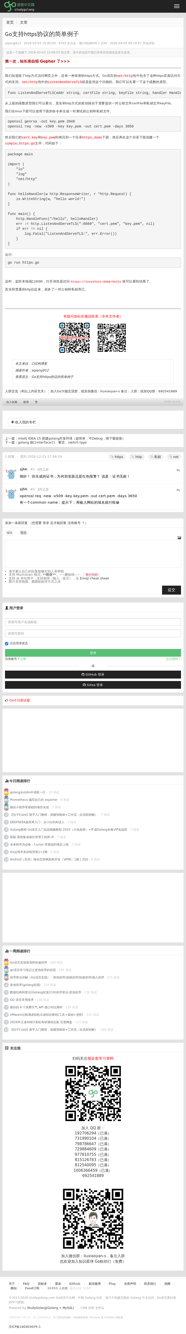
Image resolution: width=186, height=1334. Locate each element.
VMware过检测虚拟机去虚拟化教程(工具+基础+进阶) (47, 1014)
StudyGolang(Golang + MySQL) (50, 1308)
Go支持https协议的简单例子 (52, 377)
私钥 (156, 457)
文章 (23, 22)
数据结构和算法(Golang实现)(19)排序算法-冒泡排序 (45, 992)
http (137, 457)
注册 (23, 659)
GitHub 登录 (93, 674)
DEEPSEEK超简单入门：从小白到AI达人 (37, 822)
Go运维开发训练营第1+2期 (28, 852)
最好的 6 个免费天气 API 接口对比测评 (36, 1007)
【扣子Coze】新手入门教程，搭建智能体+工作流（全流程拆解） (54, 814)
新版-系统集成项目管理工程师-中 (32, 837)
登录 (46, 523)
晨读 (58, 1284)
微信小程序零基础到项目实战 (29, 807)
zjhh (23, 469)
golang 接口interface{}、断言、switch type (52, 442)
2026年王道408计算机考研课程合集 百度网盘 (41, 1022)
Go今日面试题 (19, 700)
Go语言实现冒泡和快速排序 (28, 962)
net (174, 457)
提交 (171, 590)
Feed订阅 (32, 1288)
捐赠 (167, 1284)
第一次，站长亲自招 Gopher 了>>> (37, 61)
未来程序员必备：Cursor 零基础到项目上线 (39, 844)
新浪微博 (95, 1284)
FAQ (26, 1284)
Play (112, 1284)
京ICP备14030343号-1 (25, 1327)
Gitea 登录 (93, 685)
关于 (12, 1284)
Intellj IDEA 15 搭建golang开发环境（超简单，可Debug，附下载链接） (71, 438)
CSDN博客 (39, 363)
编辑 (9, 532)
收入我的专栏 (23, 422)
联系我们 (150, 1284)
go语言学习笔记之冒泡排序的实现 (33, 970)
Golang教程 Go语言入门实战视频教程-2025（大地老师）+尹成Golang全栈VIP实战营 (68, 829)
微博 (26, 402)
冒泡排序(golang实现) (25, 985)
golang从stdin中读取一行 (27, 792)
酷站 (14, 1288)
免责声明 (130, 1284)
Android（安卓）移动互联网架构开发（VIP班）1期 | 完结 (49, 859)
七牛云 (99, 1308)
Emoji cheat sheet (94, 578)
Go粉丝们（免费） (110, 1261)
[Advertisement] (39, 740)
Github (74, 1284)
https (117, 457)
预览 (23, 532)
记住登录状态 (16, 643)
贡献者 (42, 1284)
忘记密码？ (173, 659)
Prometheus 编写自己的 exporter (33, 800)
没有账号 (74, 523)
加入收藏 (11, 402)
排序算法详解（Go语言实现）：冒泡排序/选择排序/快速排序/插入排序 (57, 977)
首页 (10, 22)
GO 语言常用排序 (22, 1000)
